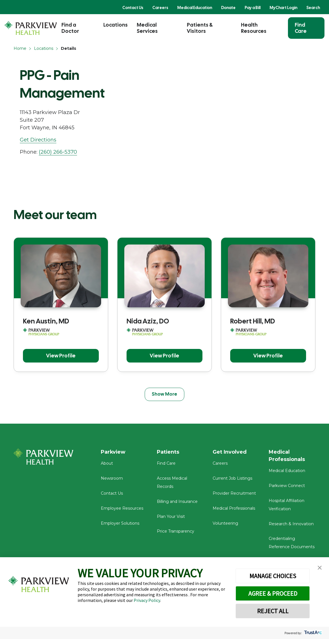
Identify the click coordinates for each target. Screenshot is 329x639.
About (107, 463)
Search (313, 7)
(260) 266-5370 (58, 152)
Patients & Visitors (200, 28)
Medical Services (147, 28)
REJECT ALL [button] (273, 611)
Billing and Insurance (177, 501)
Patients (168, 452)
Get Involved (230, 452)
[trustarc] (312, 633)
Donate (228, 7)
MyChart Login (283, 7)
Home (20, 48)
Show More (164, 394)
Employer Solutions (120, 523)
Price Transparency (175, 531)
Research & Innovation (291, 523)
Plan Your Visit (171, 516)
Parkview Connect (287, 485)
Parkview (113, 452)
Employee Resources (122, 508)
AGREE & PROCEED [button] (272, 593)
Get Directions (38, 140)
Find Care (301, 28)
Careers (160, 7)
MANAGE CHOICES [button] (272, 576)
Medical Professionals (234, 508)
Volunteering (225, 523)
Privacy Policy (147, 600)
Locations (115, 25)
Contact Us (132, 7)
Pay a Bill (252, 7)
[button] (319, 568)
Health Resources (253, 28)
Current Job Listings (232, 478)
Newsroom (112, 478)
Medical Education (194, 7)
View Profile (61, 355)
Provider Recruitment (234, 493)
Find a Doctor (70, 28)
